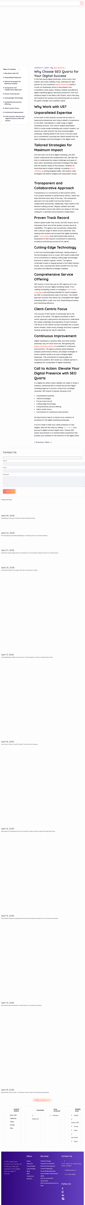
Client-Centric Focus (11, 108)
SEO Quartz (67, 427)
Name (5, 461)
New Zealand (57, 1110)
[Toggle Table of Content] (18, 69)
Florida (12, 1125)
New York (13, 1115)
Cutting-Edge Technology (13, 98)
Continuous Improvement (13, 112)
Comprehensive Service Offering (13, 103)
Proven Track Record (11, 94)
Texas (12, 1122)
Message (6, 474)
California (13, 1118)
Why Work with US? (11, 73)
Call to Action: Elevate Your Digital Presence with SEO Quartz (15, 118)
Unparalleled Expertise (12, 77)
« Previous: (39, 442)
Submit (8, 491)
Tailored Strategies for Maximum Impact (12, 82)
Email (4, 467)
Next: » (48, 442)
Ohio (11, 1128)
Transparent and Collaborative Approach (13, 89)
